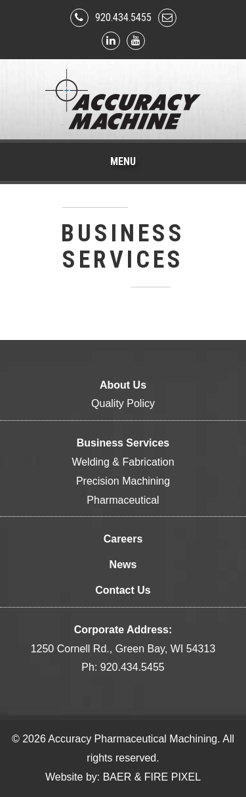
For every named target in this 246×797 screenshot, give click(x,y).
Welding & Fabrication (123, 462)
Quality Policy (123, 403)
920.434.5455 (123, 17)
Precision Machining (123, 481)
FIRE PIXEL (172, 777)
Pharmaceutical (123, 500)
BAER (117, 777)
